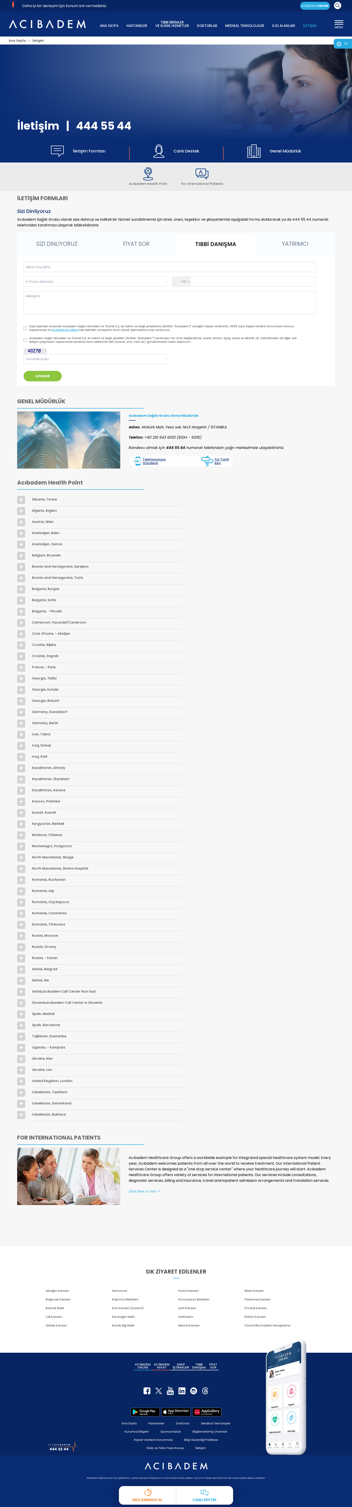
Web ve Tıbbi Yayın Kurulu (165, 1448)
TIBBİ (199, 1366)
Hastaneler (156, 1423)
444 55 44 (103, 126)
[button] (182, 281)
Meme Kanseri (189, 1325)
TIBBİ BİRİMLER (172, 23)
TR (345, 44)
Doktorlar (183, 1423)
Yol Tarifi (215, 461)
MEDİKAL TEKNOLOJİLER (244, 25)
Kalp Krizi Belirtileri (125, 1299)
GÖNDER (42, 376)
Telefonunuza (149, 461)
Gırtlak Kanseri (56, 1325)
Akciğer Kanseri (57, 1291)
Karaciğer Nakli (123, 1317)
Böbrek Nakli (55, 1308)
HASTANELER (136, 25)
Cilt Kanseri (54, 1317)
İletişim (200, 1448)
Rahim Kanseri (255, 1317)
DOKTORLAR (207, 25)
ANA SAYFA (109, 25)
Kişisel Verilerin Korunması (153, 1440)
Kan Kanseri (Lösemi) (128, 1308)
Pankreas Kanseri (258, 1299)
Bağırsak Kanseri (58, 1299)
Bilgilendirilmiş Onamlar (209, 1431)
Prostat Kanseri (256, 1308)
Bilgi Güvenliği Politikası (201, 1440)
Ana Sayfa (129, 1423)
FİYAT (213, 1366)
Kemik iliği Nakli (123, 1325)
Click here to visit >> (144, 1191)
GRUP (181, 1366)
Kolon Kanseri (188, 1291)
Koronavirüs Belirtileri (193, 1299)
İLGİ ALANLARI (283, 25)
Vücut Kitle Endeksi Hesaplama (267, 1325)
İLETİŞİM (309, 25)
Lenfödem (185, 1317)
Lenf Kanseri (187, 1308)
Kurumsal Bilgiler (137, 1431)
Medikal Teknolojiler (216, 1423)
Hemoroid (119, 1291)
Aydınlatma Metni (65, 330)
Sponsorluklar (170, 1431)
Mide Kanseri (254, 1291)
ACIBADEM (314, 6)
